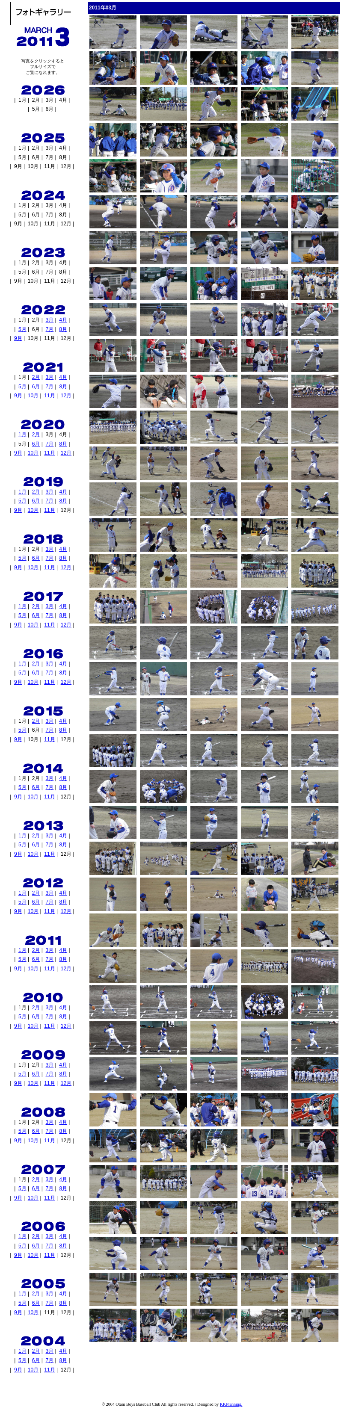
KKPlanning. (231, 1404)
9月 (18, 338)
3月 (50, 320)
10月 (33, 396)
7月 (50, 329)
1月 (22, 434)
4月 (63, 320)
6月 (36, 387)
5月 (22, 329)
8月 (63, 329)
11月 (49, 396)
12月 (66, 396)
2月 (36, 377)
